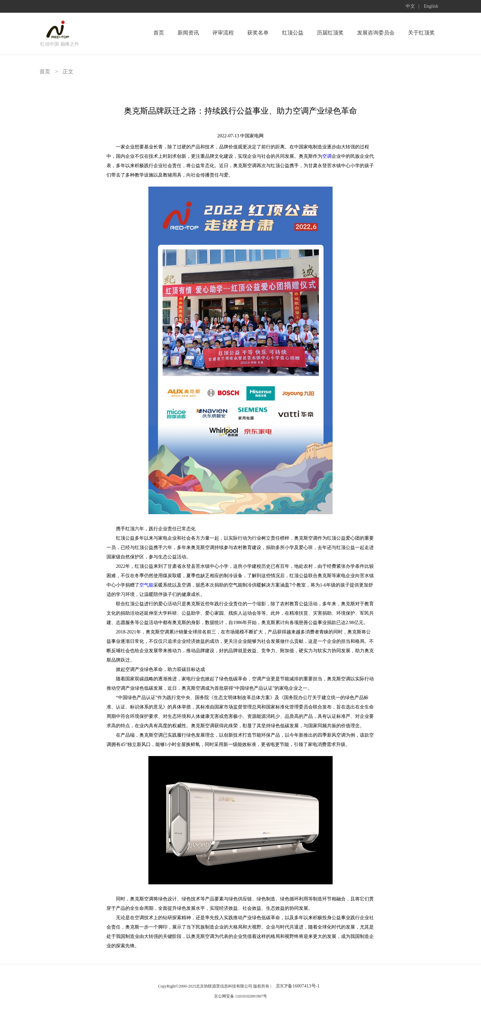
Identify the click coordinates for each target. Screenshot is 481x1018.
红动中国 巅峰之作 (59, 44)
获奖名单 (258, 33)
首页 (158, 33)
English (431, 6)
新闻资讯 (188, 33)
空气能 (146, 585)
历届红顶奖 (330, 33)
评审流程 (223, 33)
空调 (327, 156)
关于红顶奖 (421, 33)
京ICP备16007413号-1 (298, 986)
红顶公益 (292, 33)
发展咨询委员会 (376, 33)
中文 (410, 6)
